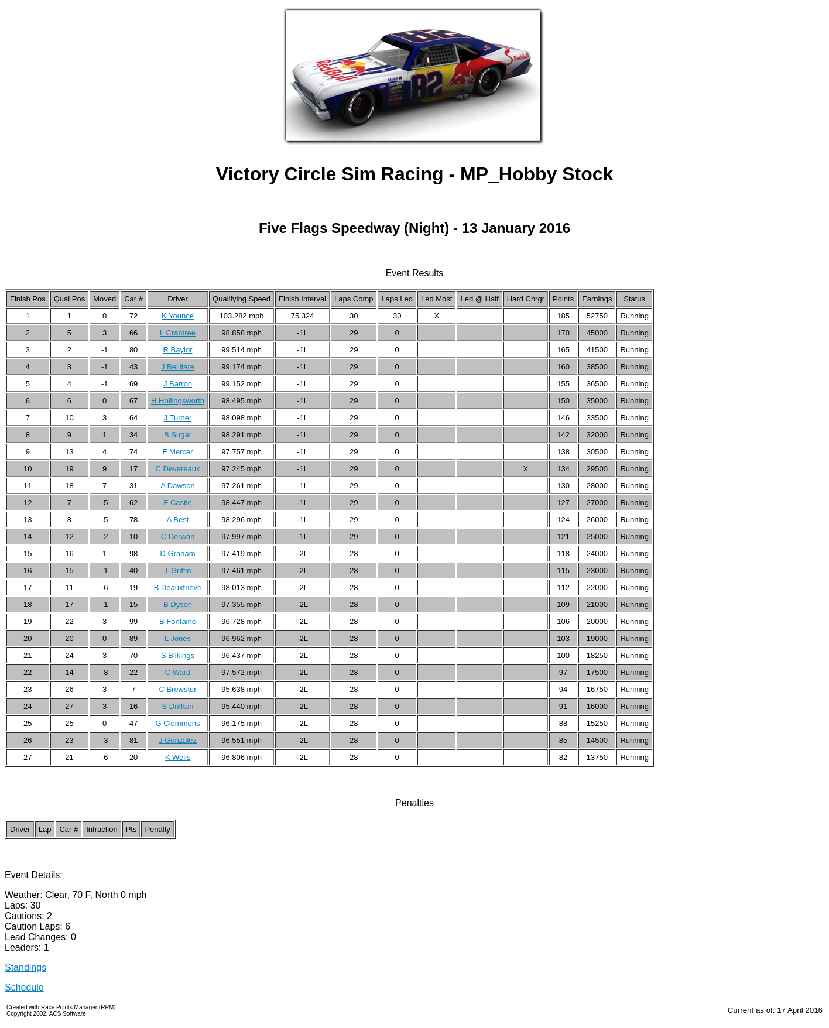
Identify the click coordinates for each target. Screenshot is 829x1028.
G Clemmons (178, 723)
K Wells (178, 757)
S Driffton (178, 706)
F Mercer (178, 451)
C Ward (178, 672)
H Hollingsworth (177, 400)
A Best (178, 519)
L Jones (178, 638)
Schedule (24, 987)
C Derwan (178, 536)
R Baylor (178, 349)
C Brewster (177, 689)
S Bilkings (177, 655)
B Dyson (177, 604)
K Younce (178, 315)
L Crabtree (178, 332)
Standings (25, 967)
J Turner (178, 417)
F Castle (177, 502)
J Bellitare (177, 366)
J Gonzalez (178, 740)
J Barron (177, 383)
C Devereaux (178, 468)
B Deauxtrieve (178, 587)
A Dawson (177, 485)
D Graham (178, 553)
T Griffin (178, 570)
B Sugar (177, 434)
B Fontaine (177, 621)
